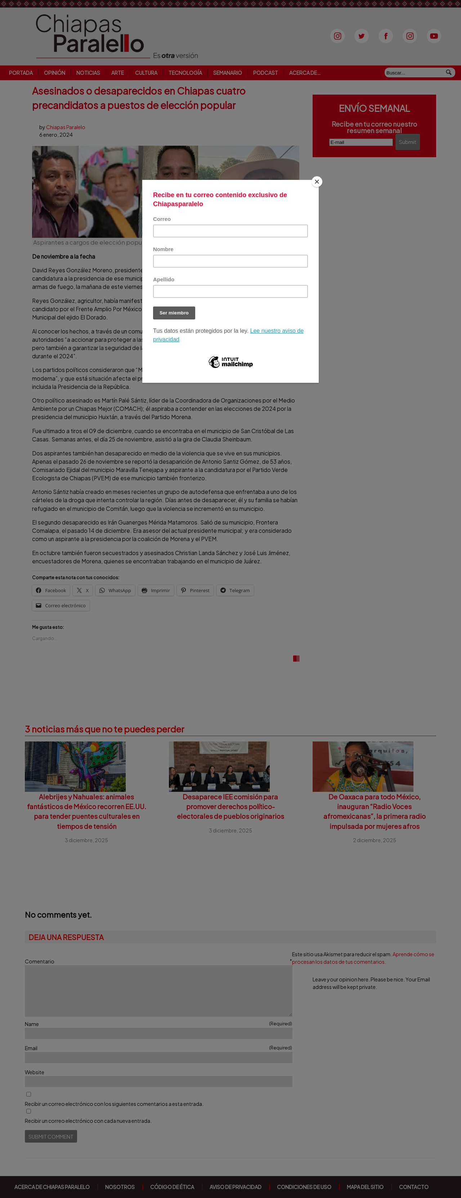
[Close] (317, 181)
